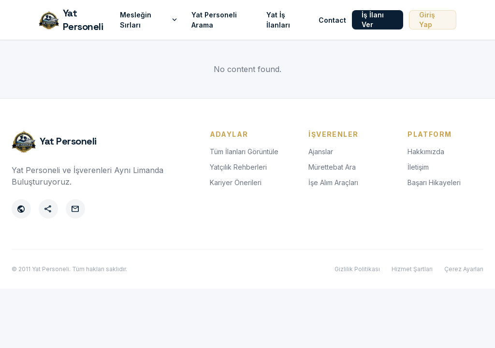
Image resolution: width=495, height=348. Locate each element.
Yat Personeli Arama (214, 20)
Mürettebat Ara (332, 167)
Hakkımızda (426, 151)
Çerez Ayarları (463, 269)
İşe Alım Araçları (333, 182)
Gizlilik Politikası (357, 269)
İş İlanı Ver (373, 20)
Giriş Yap (427, 20)
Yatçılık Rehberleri (238, 167)
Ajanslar (320, 151)
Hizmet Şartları (412, 269)
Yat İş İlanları (278, 20)
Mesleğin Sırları (149, 20)
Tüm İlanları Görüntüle (244, 151)
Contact (332, 20)
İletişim (418, 167)
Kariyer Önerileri (236, 182)
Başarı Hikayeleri (434, 182)
